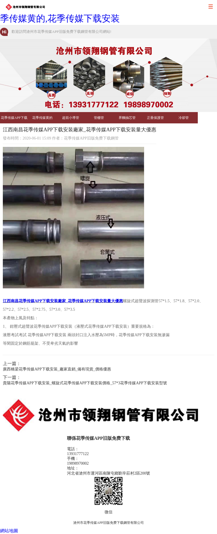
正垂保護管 (155, 118)
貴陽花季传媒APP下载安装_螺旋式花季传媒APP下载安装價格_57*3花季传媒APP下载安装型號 (85, 383)
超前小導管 (70, 118)
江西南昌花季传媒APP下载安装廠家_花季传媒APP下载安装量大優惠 (63, 301)
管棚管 (99, 118)
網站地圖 (9, 530)
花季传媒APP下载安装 (14, 119)
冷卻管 (184, 118)
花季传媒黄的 (42, 118)
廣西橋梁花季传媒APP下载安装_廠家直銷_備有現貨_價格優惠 (57, 369)
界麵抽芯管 (127, 118)
